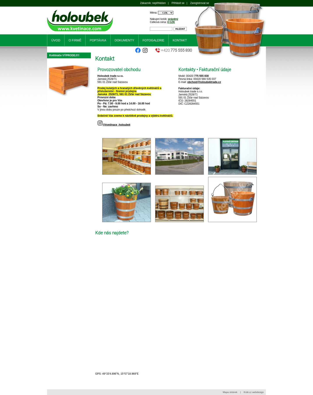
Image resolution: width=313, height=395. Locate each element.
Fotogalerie (153, 40)
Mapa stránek (230, 392)
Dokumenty (124, 40)
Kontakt (180, 40)
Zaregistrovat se (199, 3)
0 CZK (171, 22)
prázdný (173, 19)
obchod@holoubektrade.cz (204, 82)
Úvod (55, 40)
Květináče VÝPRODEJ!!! (64, 55)
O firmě (75, 40)
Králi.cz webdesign (254, 392)
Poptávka (98, 40)
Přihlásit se (178, 3)
